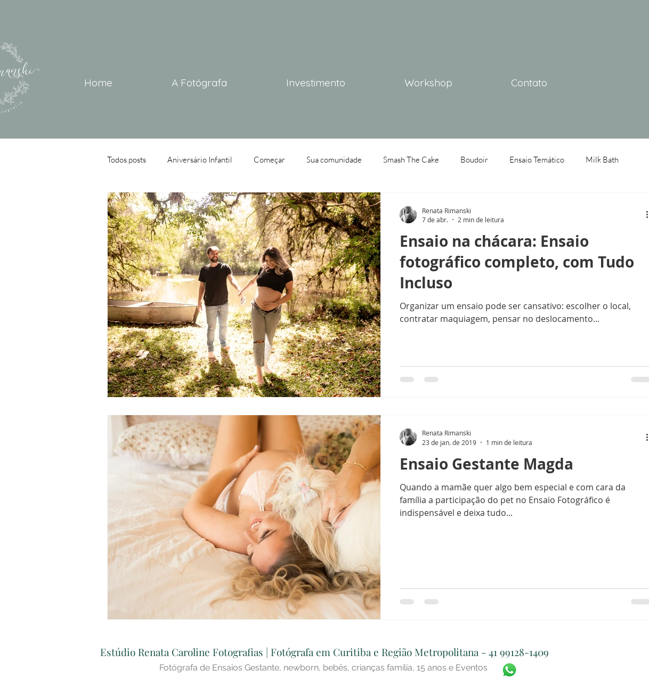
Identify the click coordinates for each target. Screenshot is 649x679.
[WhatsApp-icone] (509, 670)
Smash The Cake (411, 160)
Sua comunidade (334, 160)
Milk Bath (602, 160)
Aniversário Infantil (199, 160)
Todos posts (126, 160)
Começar (269, 160)
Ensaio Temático (536, 160)
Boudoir (474, 160)
